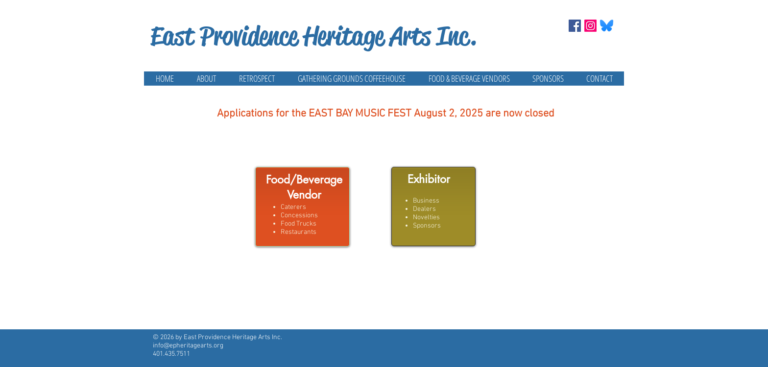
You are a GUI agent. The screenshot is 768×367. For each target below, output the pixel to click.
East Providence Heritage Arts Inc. (313, 36)
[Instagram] (590, 26)
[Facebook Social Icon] (575, 26)
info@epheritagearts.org (188, 346)
